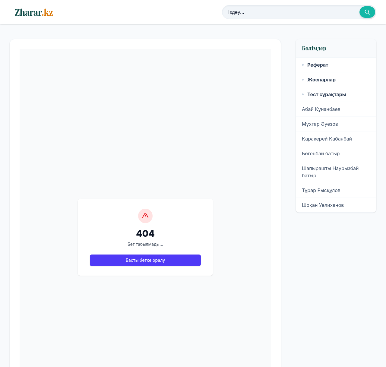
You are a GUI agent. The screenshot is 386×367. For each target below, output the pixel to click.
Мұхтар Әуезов (320, 124)
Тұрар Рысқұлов (321, 190)
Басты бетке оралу (145, 260)
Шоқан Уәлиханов (323, 205)
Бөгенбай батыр (321, 153)
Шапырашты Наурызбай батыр (330, 172)
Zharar (33, 12)
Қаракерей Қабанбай (327, 139)
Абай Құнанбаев (321, 109)
